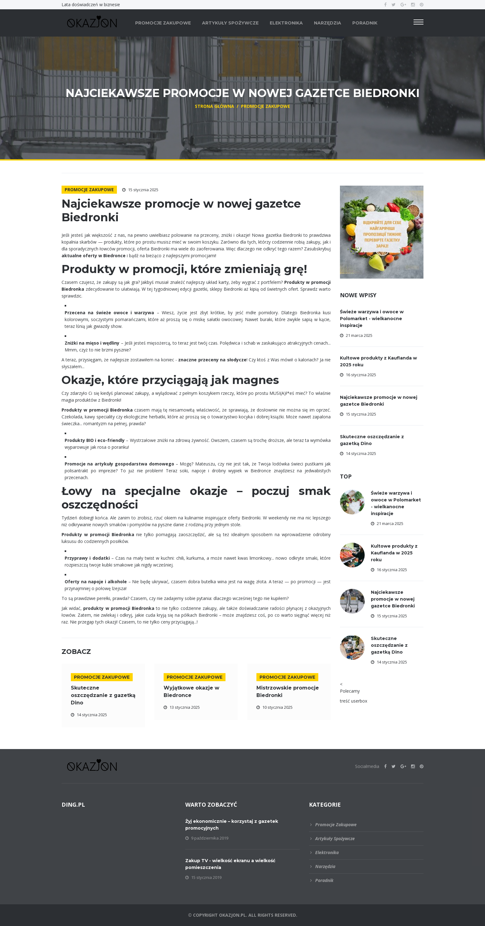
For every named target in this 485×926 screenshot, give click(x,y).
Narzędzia (327, 23)
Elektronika (286, 23)
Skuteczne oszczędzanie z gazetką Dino (103, 695)
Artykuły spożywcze (230, 23)
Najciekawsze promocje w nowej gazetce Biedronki (393, 599)
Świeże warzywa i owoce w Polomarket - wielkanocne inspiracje (372, 318)
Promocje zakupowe (163, 23)
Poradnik (364, 23)
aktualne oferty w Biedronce (94, 255)
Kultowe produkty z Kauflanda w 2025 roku (394, 552)
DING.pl (73, 804)
